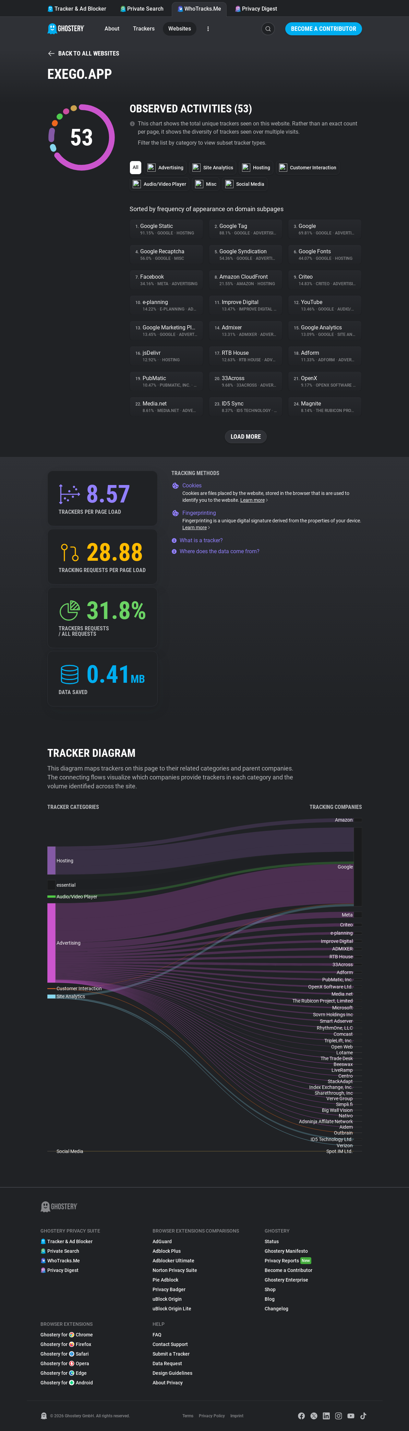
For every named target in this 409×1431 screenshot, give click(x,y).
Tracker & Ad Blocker (76, 8)
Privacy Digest (256, 8)
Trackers (144, 28)
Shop (270, 1289)
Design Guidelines (172, 1373)
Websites (179, 28)
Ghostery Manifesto (286, 1251)
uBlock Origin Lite (172, 1308)
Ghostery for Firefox (65, 1344)
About (112, 28)
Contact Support (170, 1344)
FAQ (157, 1334)
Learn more (254, 500)
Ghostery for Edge (63, 1373)
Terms (187, 1416)
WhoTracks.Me (199, 8)
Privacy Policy (212, 1416)
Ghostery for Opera (64, 1363)
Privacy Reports (288, 1260)
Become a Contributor (323, 28)
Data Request (167, 1363)
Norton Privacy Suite (175, 1270)
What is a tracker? (197, 540)
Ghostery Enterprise (286, 1280)
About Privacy (168, 1382)
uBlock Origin (167, 1299)
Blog (270, 1299)
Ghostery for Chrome (66, 1334)
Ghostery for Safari (64, 1354)
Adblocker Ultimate (173, 1260)
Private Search (142, 8)
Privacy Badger (169, 1289)
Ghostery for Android (66, 1382)
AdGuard (162, 1241)
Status (272, 1241)
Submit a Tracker (171, 1354)
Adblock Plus (167, 1251)
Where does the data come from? (215, 551)
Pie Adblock (165, 1280)
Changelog (276, 1308)
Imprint (236, 1416)
